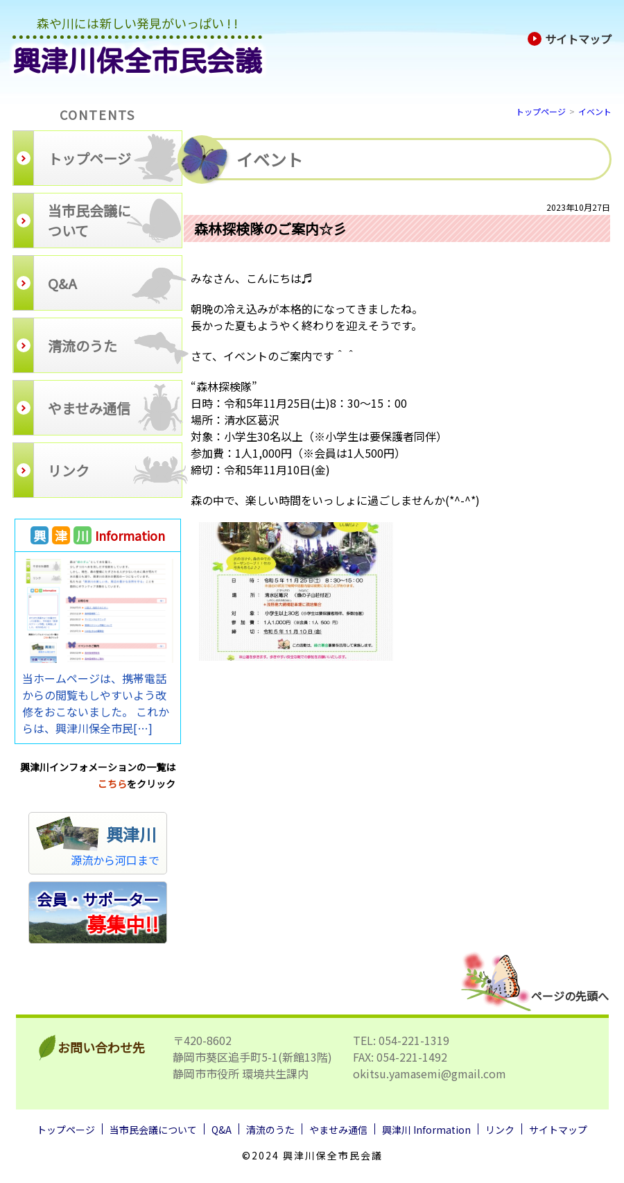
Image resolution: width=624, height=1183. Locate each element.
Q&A (221, 1130)
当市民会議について (153, 1130)
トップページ (541, 111)
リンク (499, 1130)
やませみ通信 (338, 1130)
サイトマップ (570, 39)
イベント (595, 111)
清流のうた (270, 1130)
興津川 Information (426, 1130)
